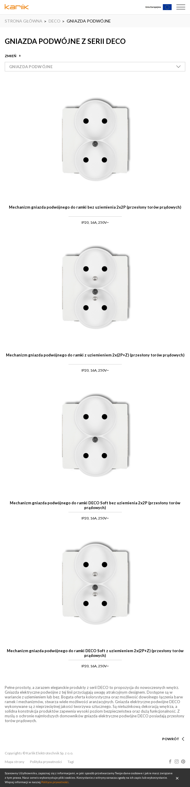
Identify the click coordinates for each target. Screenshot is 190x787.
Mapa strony (14, 761)
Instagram (177, 761)
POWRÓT (170, 739)
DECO (54, 20)
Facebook (170, 761)
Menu (180, 7)
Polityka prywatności (46, 761)
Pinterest (183, 761)
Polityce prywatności (54, 782)
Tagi (71, 761)
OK (177, 777)
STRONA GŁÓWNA (23, 20)
